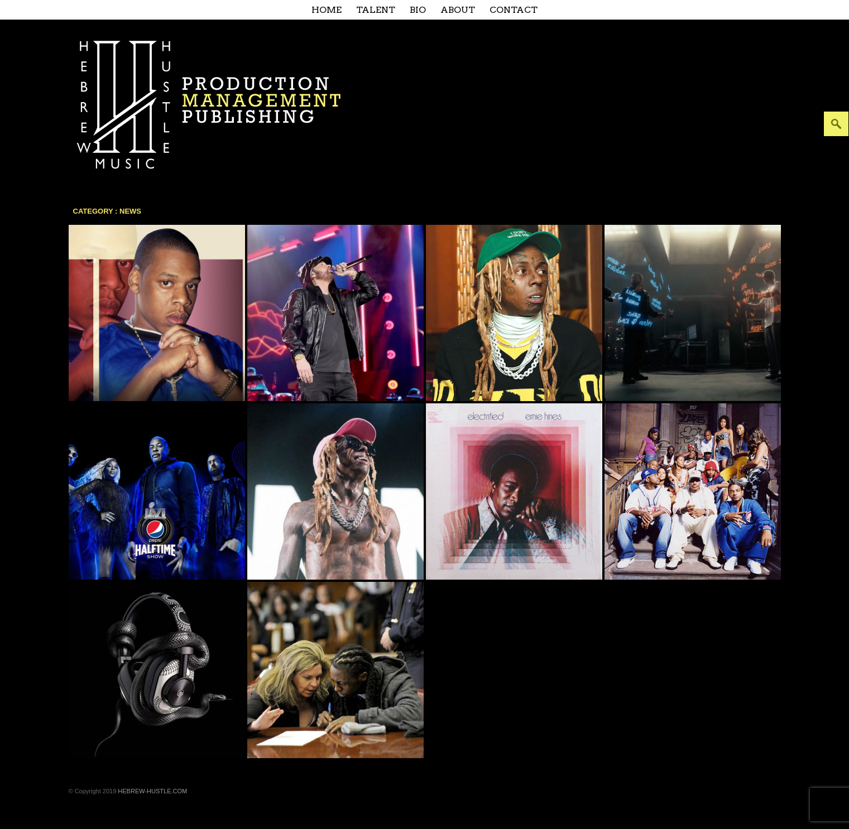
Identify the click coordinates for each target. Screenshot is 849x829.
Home (326, 10)
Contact (514, 10)
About (457, 10)
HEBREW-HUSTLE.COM (152, 791)
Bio (418, 10)
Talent (375, 10)
